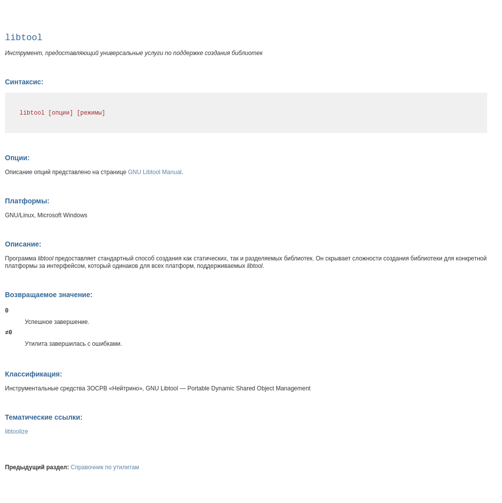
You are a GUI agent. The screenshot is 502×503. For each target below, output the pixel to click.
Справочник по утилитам (105, 467)
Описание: (23, 244)
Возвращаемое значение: (48, 295)
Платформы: (27, 201)
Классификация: (33, 374)
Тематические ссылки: (43, 417)
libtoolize (16, 431)
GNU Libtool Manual (155, 172)
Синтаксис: (24, 82)
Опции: (17, 158)
